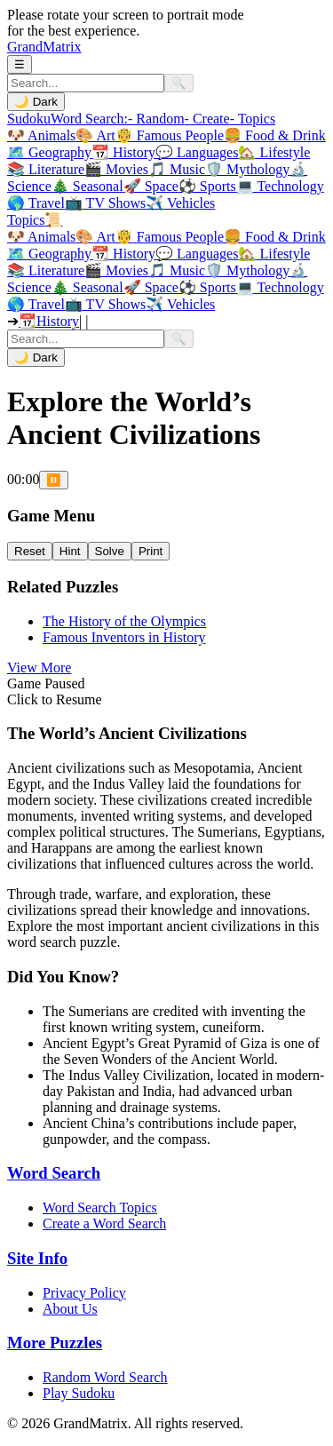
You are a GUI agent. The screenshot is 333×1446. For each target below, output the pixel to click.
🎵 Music (176, 169)
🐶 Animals (41, 135)
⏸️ (53, 480)
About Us (70, 1308)
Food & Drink (275, 236)
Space (150, 287)
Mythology (247, 270)
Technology (280, 287)
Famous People (169, 236)
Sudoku (29, 118)
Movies (116, 270)
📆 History (123, 152)
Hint (70, 551)
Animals (41, 236)
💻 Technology (280, 186)
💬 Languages (196, 152)
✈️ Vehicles (180, 203)
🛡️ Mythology (247, 169)
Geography (49, 253)
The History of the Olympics (124, 621)
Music (176, 270)
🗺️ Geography (49, 152)
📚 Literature (45, 169)
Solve (109, 551)
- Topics (252, 118)
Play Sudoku (79, 1393)
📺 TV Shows (105, 203)
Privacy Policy (84, 1292)
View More (39, 667)
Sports (207, 287)
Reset (29, 551)
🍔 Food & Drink (275, 135)
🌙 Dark (36, 101)
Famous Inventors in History (124, 637)
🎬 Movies (116, 169)
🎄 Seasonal (87, 186)
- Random (156, 118)
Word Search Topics (100, 1207)
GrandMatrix (44, 46)
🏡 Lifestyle (274, 152)
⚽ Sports (207, 186)
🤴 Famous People (169, 135)
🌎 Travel (36, 203)
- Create (207, 118)
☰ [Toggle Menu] (19, 64)
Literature (45, 270)
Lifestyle (274, 253)
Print (151, 551)
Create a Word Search (104, 1223)
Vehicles (180, 304)
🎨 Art (95, 135)
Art (95, 236)
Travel (36, 304)
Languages (196, 253)
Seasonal (87, 287)
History (123, 253)
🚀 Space (150, 186)
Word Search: (89, 118)
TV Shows (105, 304)
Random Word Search (105, 1377)
